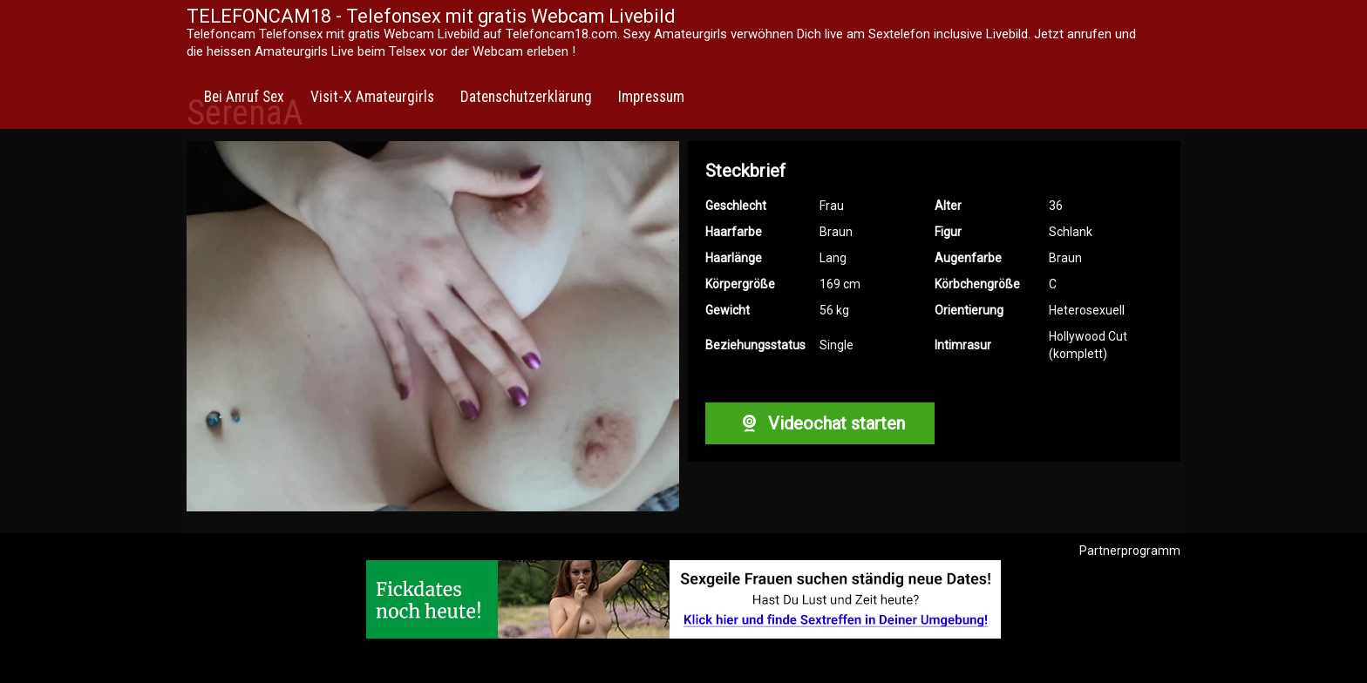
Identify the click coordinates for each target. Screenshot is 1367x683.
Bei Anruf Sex (244, 96)
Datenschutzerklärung (526, 96)
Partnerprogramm (1129, 551)
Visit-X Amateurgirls (372, 96)
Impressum (651, 96)
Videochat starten (819, 423)
